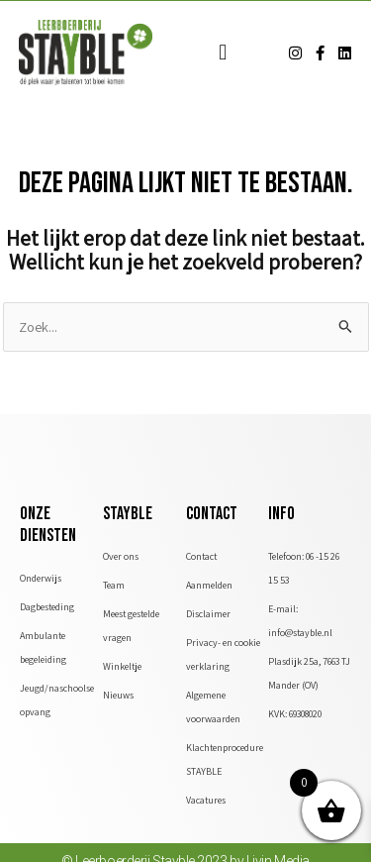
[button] (223, 53)
